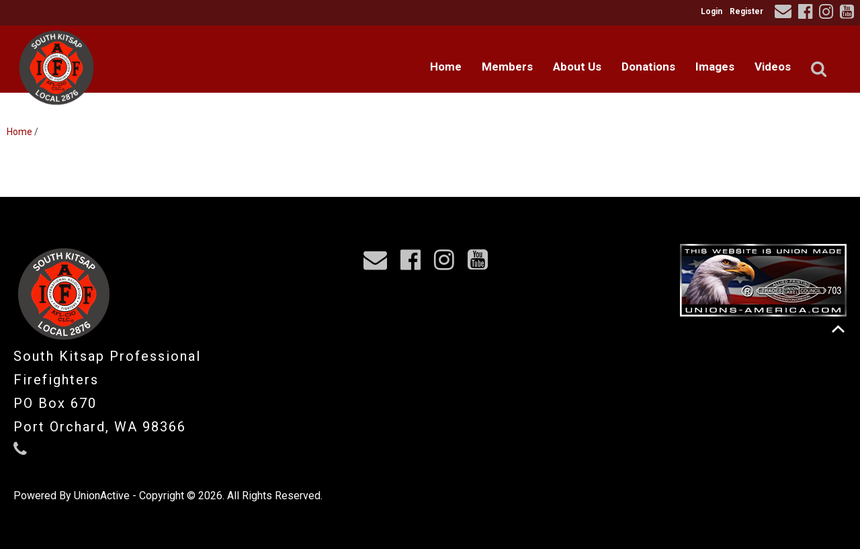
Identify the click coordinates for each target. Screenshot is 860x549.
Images (714, 66)
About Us (577, 66)
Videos (773, 66)
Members (507, 66)
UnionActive (102, 495)
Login (711, 11)
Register (746, 11)
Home (446, 66)
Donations (648, 66)
